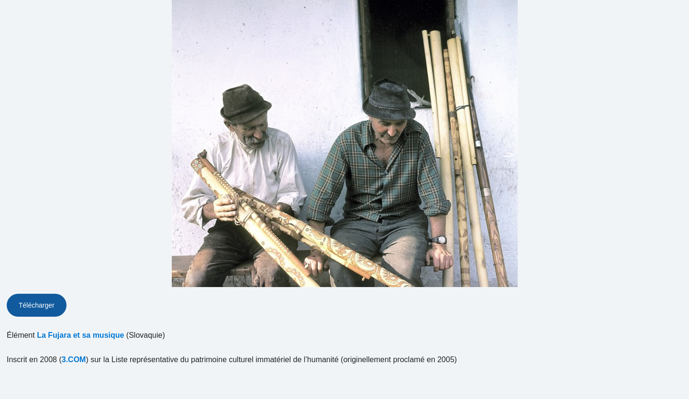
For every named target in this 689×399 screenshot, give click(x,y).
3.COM (74, 359)
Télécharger (37, 305)
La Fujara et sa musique (80, 335)
